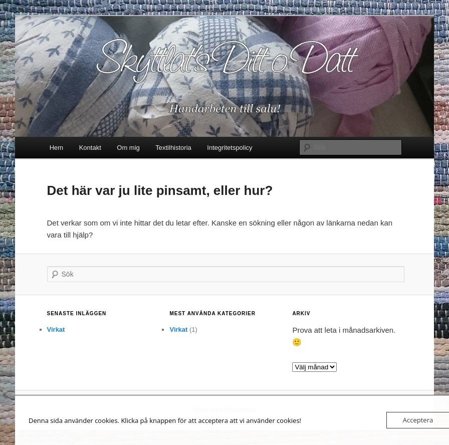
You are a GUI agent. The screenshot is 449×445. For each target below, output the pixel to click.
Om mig (128, 147)
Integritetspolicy (229, 147)
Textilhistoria (173, 147)
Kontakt (90, 147)
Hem (56, 147)
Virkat (56, 329)
